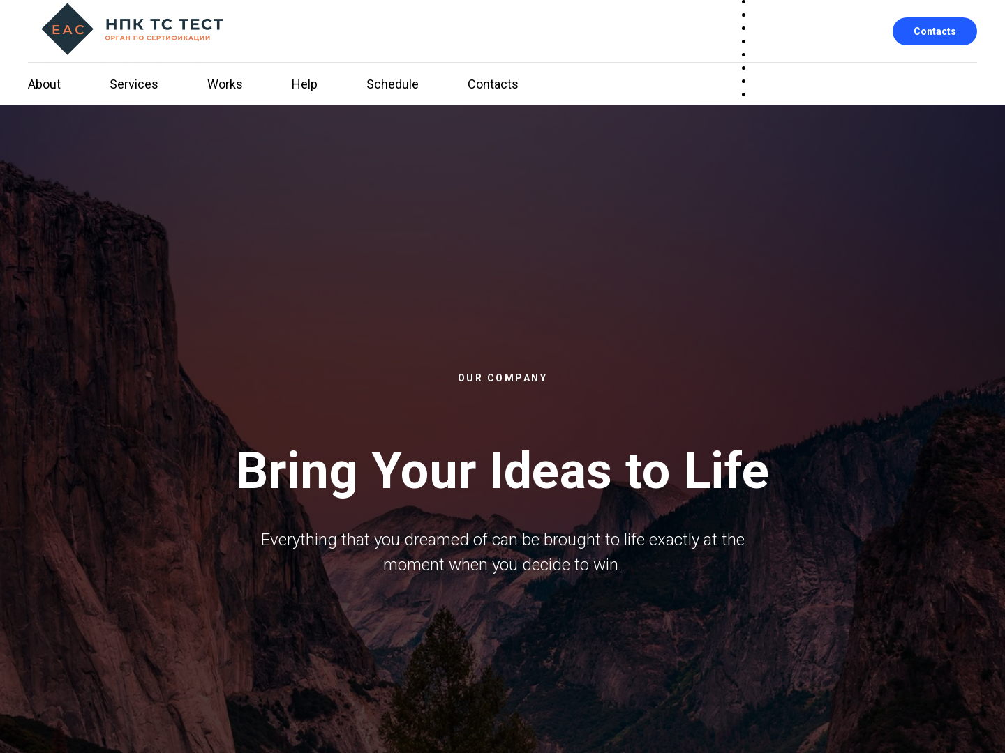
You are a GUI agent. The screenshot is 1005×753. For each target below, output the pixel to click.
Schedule (392, 84)
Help (305, 84)
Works (225, 84)
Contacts (935, 31)
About (44, 84)
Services (134, 84)
